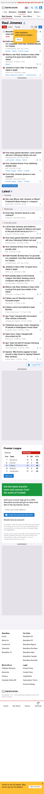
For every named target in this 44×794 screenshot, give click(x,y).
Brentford (13, 460)
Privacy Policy (33, 528)
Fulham (14, 51)
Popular (17, 27)
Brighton (13, 468)
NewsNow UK (28, 636)
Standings (27, 453)
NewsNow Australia (30, 660)
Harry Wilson (27, 16)
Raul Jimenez (7, 16)
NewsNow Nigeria (29, 644)
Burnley (8, 51)
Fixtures (8, 453)
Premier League (23, 51)
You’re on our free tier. (21, 2)
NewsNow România (30, 648)
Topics (27, 706)
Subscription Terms (30, 680)
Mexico (8, 64)
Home (4, 636)
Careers (5, 676)
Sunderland (14, 471)
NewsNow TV (7, 652)
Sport (29, 12)
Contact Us (6, 644)
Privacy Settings (29, 684)
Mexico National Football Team (16, 75)
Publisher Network (8, 668)
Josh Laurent (10, 160)
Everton (12, 463)
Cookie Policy (28, 672)
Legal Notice (11, 530)
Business (13, 12)
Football (22, 12)
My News (17, 706)
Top (4, 27)
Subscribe (5, 648)
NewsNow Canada (29, 656)
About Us (5, 640)
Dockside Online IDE (9, 680)
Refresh (38, 706)
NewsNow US (28, 640)
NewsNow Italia (28, 652)
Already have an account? (14, 520)
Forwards (17, 16)
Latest (10, 27)
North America (31, 75)
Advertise (5, 672)
